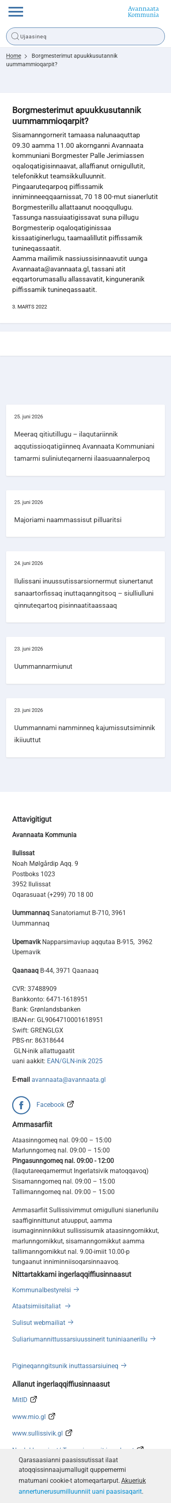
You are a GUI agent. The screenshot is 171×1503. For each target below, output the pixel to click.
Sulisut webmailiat (38, 1323)
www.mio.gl (29, 1417)
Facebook (50, 1104)
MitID (20, 1400)
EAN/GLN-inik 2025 (75, 1061)
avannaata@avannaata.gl (69, 1079)
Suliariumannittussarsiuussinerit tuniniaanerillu (79, 1339)
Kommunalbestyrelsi (41, 1290)
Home (13, 55)
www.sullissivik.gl (37, 1433)
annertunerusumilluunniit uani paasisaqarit (80, 1491)
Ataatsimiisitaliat (37, 1306)
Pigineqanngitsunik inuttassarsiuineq (65, 1366)
